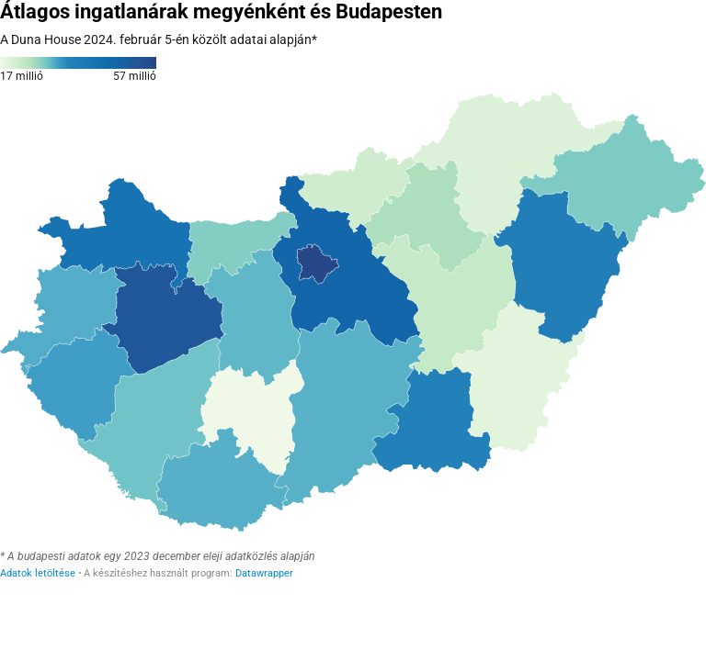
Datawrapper (264, 573)
